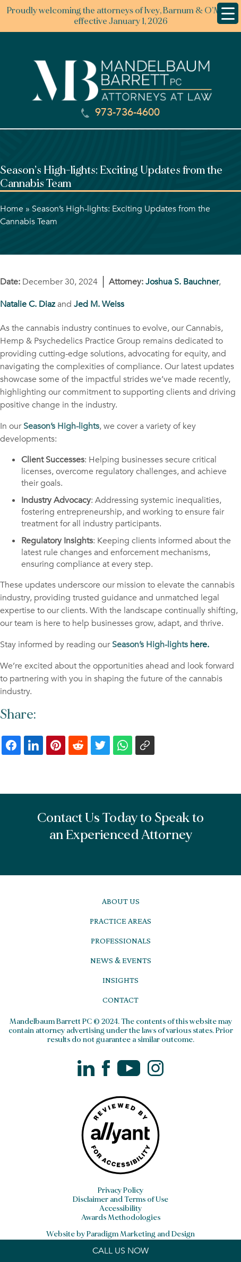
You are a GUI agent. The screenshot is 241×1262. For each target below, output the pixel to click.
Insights (120, 979)
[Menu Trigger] (227, 13)
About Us (121, 901)
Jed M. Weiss (99, 304)
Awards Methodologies (120, 1217)
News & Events (120, 960)
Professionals (121, 940)
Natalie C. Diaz (27, 304)
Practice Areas (120, 920)
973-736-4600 (120, 112)
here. (160, 644)
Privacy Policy (120, 1190)
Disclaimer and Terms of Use (120, 1199)
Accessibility (120, 1208)
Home (11, 209)
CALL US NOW (120, 1251)
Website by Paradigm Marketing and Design (120, 1234)
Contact (120, 999)
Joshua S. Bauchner (182, 282)
